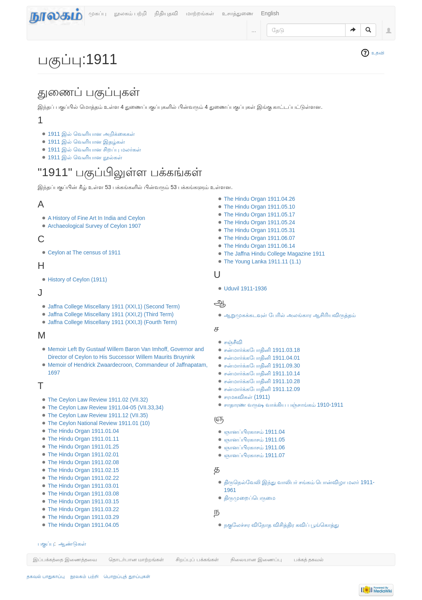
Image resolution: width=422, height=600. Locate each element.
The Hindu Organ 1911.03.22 (83, 509)
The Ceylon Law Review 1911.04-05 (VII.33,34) (106, 407)
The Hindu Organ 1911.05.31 (259, 230)
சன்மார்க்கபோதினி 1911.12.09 (262, 389)
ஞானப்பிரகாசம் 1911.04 (254, 432)
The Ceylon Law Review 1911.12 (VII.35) (98, 415)
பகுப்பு (46, 544)
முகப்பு (97, 13)
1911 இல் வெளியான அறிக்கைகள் (91, 134)
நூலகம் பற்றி (130, 13)
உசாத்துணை (237, 13)
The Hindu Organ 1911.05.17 (259, 214)
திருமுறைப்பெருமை (249, 498)
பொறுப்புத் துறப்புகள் (127, 576)
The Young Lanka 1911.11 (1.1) (262, 261)
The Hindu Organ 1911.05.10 (259, 207)
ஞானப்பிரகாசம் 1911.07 (254, 455)
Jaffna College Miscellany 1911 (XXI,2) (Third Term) (111, 314)
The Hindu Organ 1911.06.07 (259, 238)
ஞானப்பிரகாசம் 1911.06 (254, 447)
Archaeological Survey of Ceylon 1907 (94, 226)
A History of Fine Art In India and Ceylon (96, 218)
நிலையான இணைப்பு (256, 559)
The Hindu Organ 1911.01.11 (83, 439)
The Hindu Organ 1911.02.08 (83, 462)
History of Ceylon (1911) (77, 279)
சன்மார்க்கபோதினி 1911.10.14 (262, 373)
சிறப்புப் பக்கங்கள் (197, 559)
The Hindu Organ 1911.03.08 (83, 493)
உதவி (377, 53)
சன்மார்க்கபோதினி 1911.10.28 (262, 381)
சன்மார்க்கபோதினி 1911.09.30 (262, 365)
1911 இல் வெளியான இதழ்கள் (86, 142)
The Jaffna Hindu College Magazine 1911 (274, 253)
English (270, 13)
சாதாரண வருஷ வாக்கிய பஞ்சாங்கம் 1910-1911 (284, 405)
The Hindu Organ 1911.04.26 (259, 199)
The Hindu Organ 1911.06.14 (259, 246)
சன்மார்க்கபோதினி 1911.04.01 (262, 358)
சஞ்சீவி (233, 342)
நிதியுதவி (166, 13)
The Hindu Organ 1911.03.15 (83, 501)
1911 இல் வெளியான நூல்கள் (85, 157)
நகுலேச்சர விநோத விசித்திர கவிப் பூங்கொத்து (281, 525)
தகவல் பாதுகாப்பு (46, 576)
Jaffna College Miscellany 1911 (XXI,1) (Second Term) (114, 306)
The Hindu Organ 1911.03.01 (83, 486)
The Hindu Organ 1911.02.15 (83, 470)
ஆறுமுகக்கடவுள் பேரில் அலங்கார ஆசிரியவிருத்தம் (290, 315)
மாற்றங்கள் (200, 13)
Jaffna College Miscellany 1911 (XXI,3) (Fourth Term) (112, 322)
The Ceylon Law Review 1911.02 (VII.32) (98, 399)
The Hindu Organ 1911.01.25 (83, 446)
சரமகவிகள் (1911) (247, 397)
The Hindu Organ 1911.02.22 (83, 478)
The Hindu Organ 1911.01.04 (83, 431)
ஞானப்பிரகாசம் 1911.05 (254, 439)
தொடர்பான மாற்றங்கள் (136, 559)
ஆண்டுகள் (72, 544)
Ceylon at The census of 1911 (84, 252)
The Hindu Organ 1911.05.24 (259, 222)
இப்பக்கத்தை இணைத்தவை (65, 559)
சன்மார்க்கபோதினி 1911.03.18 (262, 350)
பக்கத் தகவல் (309, 559)
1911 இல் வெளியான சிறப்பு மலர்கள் (94, 149)
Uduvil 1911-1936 (245, 288)
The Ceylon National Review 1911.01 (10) (99, 423)
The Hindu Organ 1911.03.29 (83, 517)
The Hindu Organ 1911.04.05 (83, 525)
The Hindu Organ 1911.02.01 (83, 454)
